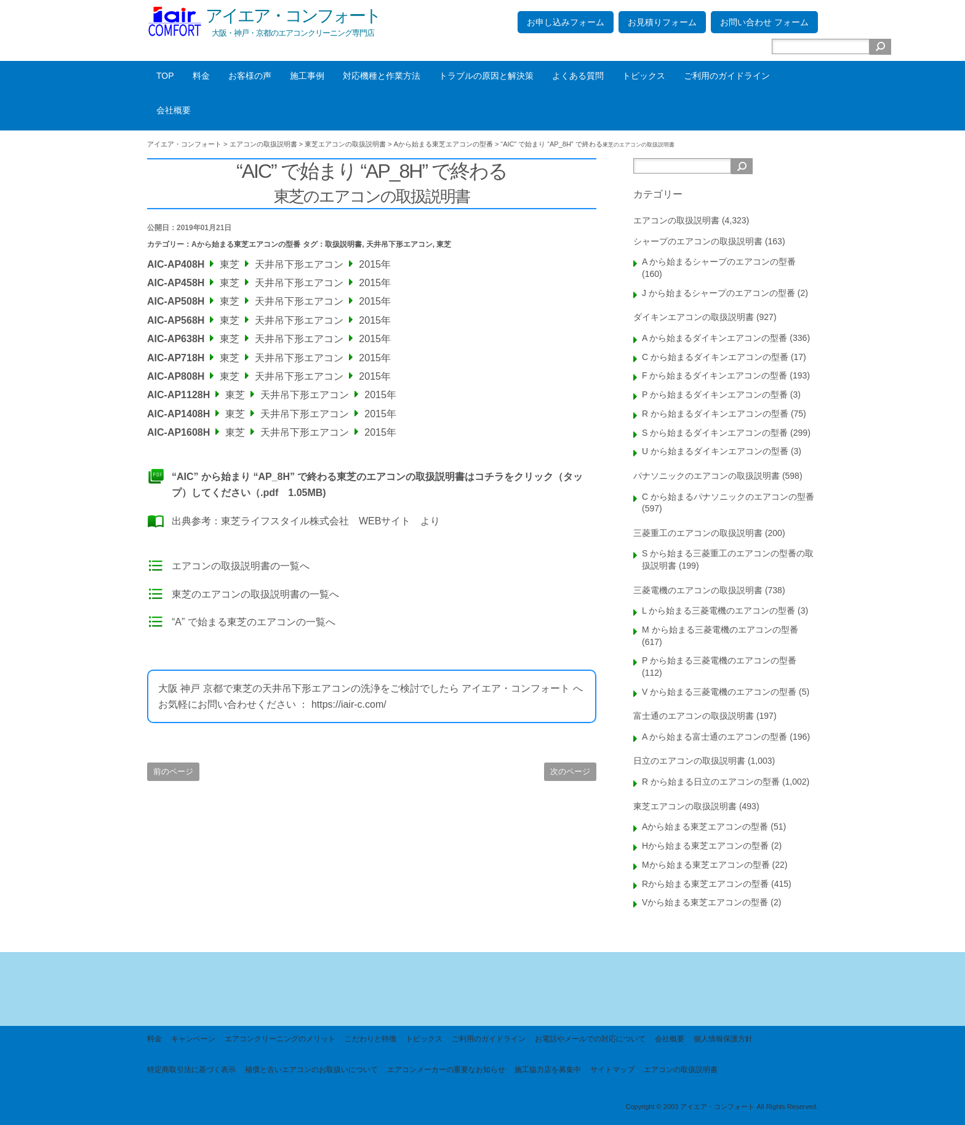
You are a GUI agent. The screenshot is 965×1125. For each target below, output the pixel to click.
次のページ (570, 771)
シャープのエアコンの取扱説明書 (698, 241)
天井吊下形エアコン (399, 244)
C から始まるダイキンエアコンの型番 (715, 357)
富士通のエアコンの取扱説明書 (693, 716)
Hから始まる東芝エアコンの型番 (705, 846)
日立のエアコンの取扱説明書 (689, 761)
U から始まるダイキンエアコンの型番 (715, 451)
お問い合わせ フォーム (764, 22)
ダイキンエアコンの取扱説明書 (693, 317)
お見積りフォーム (662, 22)
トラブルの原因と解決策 (486, 76)
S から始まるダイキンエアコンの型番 (715, 433)
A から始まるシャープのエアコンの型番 (719, 261)
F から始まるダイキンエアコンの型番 (714, 375)
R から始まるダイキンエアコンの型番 (715, 413)
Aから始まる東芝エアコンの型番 (245, 244)
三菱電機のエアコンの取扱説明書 (698, 590)
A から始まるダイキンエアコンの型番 (714, 338)
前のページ (173, 771)
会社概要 (173, 110)
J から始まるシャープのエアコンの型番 (718, 293)
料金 (201, 76)
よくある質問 (578, 76)
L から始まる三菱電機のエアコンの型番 (718, 610)
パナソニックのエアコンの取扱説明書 (706, 476)
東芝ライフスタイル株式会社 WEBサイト (315, 521)
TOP (165, 76)
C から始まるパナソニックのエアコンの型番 (728, 497)
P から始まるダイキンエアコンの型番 (715, 394)
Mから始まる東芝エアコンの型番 (706, 865)
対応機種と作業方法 (381, 76)
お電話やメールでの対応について (590, 1039)
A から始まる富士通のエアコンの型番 (714, 737)
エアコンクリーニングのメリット (280, 1039)
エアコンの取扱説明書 (676, 220)
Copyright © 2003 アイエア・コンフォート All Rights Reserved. (721, 1106)
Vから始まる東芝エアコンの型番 (705, 902)
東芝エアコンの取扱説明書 (685, 806)
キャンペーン (193, 1039)
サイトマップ (612, 1069)
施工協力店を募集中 (548, 1069)
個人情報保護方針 (723, 1039)
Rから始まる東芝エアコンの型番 (705, 884)
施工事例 (307, 76)
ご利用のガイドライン (727, 76)
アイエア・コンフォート (293, 15)
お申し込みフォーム (565, 22)
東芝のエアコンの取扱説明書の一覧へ (255, 594)
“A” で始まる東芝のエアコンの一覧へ (253, 622)
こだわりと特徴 (370, 1039)
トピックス (643, 76)
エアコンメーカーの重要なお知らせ (446, 1069)
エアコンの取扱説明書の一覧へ (241, 566)
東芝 (443, 244)
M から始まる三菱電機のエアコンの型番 (720, 630)
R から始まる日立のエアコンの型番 (711, 782)
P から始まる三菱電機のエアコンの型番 (719, 660)
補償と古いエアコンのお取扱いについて (311, 1069)
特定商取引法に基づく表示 (191, 1069)
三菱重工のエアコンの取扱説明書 (698, 533)
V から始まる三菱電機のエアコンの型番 (719, 692)
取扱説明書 (343, 244)
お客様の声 (249, 76)
